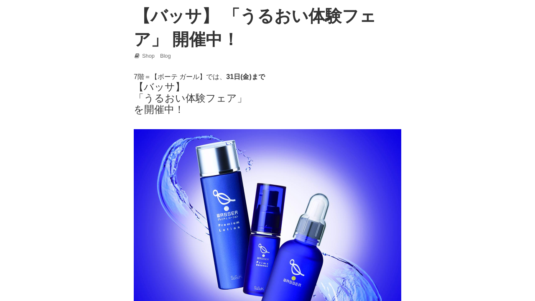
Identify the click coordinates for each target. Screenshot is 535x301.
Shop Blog (152, 56)
